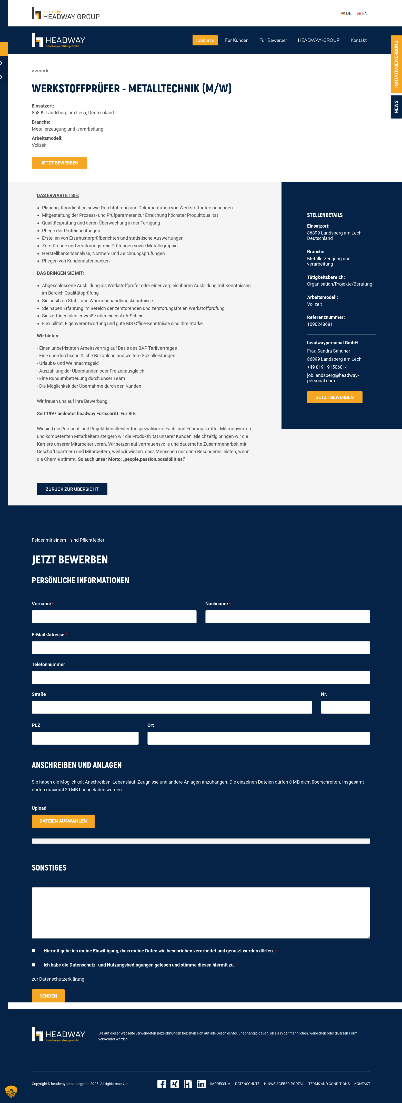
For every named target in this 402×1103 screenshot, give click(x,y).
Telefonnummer (48, 664)
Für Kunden (236, 40)
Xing (175, 1084)
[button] (11, 1091)
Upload (39, 808)
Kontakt (359, 40)
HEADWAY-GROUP (319, 40)
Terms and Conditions (329, 1084)
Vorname (43, 604)
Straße (39, 694)
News (396, 107)
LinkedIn (201, 1084)
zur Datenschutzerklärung (58, 979)
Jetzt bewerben (59, 162)
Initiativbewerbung (396, 64)
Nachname (218, 604)
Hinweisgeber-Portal (284, 1084)
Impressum (220, 1084)
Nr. (324, 694)
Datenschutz (247, 1084)
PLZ (36, 725)
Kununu (188, 1084)
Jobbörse (205, 40)
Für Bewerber (273, 40)
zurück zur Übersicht (72, 489)
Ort (150, 725)
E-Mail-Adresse (49, 635)
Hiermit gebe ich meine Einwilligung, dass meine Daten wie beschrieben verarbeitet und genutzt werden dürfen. (160, 951)
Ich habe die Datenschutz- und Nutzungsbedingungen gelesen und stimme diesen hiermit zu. (141, 965)
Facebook (162, 1084)
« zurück (40, 70)
